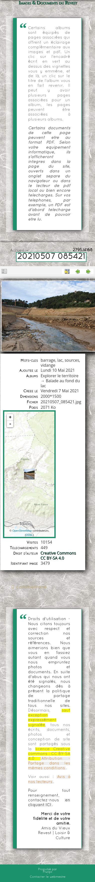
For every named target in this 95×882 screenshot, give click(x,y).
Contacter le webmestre (47, 877)
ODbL (29, 534)
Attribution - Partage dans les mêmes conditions (49, 763)
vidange (48, 365)
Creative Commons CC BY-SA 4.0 (58, 555)
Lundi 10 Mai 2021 (58, 370)
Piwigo (47, 872)
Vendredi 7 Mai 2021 (60, 391)
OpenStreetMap (22, 530)
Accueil (17, 250)
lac (60, 360)
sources (72, 360)
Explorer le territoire (59, 375)
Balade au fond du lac (60, 383)
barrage (48, 360)
